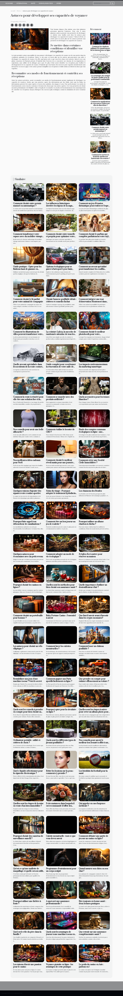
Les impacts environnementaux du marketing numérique (93, 365)
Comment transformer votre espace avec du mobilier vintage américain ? (27, 236)
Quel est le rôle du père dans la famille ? (27, 933)
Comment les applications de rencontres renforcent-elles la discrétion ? (100, 103)
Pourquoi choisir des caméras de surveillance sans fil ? (28, 837)
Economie (9, 3)
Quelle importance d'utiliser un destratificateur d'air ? (93, 586)
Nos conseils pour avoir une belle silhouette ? (28, 430)
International (21, 3)
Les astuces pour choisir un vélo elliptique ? (27, 647)
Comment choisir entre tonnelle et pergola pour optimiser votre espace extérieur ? (60, 236)
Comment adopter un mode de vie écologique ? (60, 555)
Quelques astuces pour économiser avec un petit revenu (28, 555)
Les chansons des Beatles (90, 491)
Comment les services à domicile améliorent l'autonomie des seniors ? (100, 156)
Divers (58, 3)
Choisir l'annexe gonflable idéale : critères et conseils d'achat (61, 300)
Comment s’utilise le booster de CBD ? (60, 430)
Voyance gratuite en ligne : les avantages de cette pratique (59, 965)
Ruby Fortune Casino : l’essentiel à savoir (61, 616)
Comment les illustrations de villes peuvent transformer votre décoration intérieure (27, 334)
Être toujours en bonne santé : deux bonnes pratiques (92, 902)
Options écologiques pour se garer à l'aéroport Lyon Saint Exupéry (59, 269)
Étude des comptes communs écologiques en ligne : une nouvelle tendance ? (92, 432)
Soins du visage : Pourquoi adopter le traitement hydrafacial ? (61, 493)
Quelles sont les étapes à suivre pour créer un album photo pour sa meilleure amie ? (93, 712)
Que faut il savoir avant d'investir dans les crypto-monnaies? (93, 616)
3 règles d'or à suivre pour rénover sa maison (90, 555)
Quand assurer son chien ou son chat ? (93, 869)
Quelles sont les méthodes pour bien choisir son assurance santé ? (61, 586)
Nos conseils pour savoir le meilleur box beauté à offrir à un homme (93, 742)
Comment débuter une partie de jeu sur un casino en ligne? (93, 837)
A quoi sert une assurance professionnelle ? (58, 902)
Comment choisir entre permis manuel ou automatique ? (100, 129)
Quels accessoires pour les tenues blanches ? (94, 398)
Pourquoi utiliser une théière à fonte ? (27, 902)
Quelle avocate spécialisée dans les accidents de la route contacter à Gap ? (28, 367)
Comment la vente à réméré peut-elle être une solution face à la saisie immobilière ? (28, 399)
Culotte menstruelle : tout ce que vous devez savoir (60, 837)
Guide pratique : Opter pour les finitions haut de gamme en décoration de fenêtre (27, 269)
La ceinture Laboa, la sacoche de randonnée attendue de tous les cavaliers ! (61, 334)
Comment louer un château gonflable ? (91, 647)
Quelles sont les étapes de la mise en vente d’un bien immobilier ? (28, 804)
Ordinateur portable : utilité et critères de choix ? (26, 741)
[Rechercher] (101, 3)
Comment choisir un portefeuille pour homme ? (28, 616)
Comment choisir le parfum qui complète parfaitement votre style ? (94, 236)
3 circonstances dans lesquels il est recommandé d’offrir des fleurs (60, 806)
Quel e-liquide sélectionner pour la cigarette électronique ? (28, 772)
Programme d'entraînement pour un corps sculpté (61, 869)
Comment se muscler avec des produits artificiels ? (60, 398)
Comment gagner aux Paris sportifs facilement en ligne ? (59, 680)
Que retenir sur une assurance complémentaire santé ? (92, 933)
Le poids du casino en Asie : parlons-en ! (91, 965)
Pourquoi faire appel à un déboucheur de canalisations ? (27, 522)
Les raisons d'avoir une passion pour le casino (27, 965)
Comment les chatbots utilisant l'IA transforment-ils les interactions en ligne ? (100, 49)
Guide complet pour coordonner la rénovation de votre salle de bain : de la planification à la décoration (61, 368)
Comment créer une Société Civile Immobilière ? (91, 461)
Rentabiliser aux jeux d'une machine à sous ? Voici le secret (27, 680)
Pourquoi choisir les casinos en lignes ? (27, 586)
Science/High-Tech (46, 3)
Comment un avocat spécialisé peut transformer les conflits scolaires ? (93, 269)
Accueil (13, 11)
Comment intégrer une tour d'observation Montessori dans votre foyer (93, 301)
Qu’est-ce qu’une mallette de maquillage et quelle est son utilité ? (28, 871)
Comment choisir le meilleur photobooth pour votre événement (92, 334)
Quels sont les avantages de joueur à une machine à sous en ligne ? (60, 934)
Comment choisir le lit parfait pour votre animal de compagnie (28, 300)
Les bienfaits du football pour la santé (93, 772)
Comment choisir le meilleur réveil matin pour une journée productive (59, 462)
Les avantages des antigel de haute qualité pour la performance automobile (100, 77)
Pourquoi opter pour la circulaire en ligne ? (61, 710)
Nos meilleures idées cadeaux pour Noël (26, 461)
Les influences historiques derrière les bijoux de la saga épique (59, 206)
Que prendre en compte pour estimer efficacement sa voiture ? (94, 680)
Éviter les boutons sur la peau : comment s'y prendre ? (60, 772)
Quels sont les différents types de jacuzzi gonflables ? (61, 741)
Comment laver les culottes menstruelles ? (58, 647)
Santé (33, 3)
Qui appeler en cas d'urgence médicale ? (92, 804)
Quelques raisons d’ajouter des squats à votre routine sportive (27, 492)
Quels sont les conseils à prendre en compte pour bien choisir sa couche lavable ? (28, 712)
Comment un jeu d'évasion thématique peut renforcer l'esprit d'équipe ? (94, 206)
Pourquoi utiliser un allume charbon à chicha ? (91, 522)
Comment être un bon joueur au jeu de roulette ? (60, 522)
